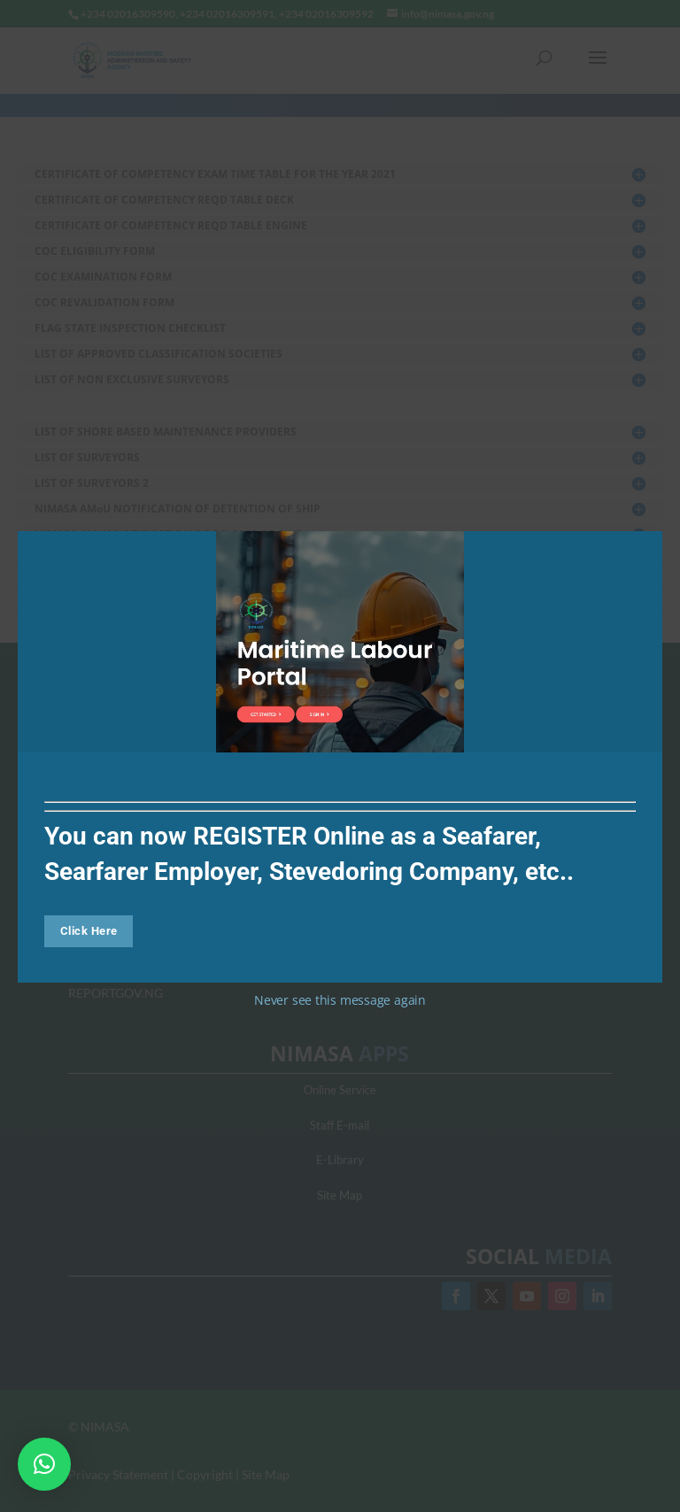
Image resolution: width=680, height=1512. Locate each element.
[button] (44, 1464)
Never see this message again (340, 999)
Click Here (89, 930)
